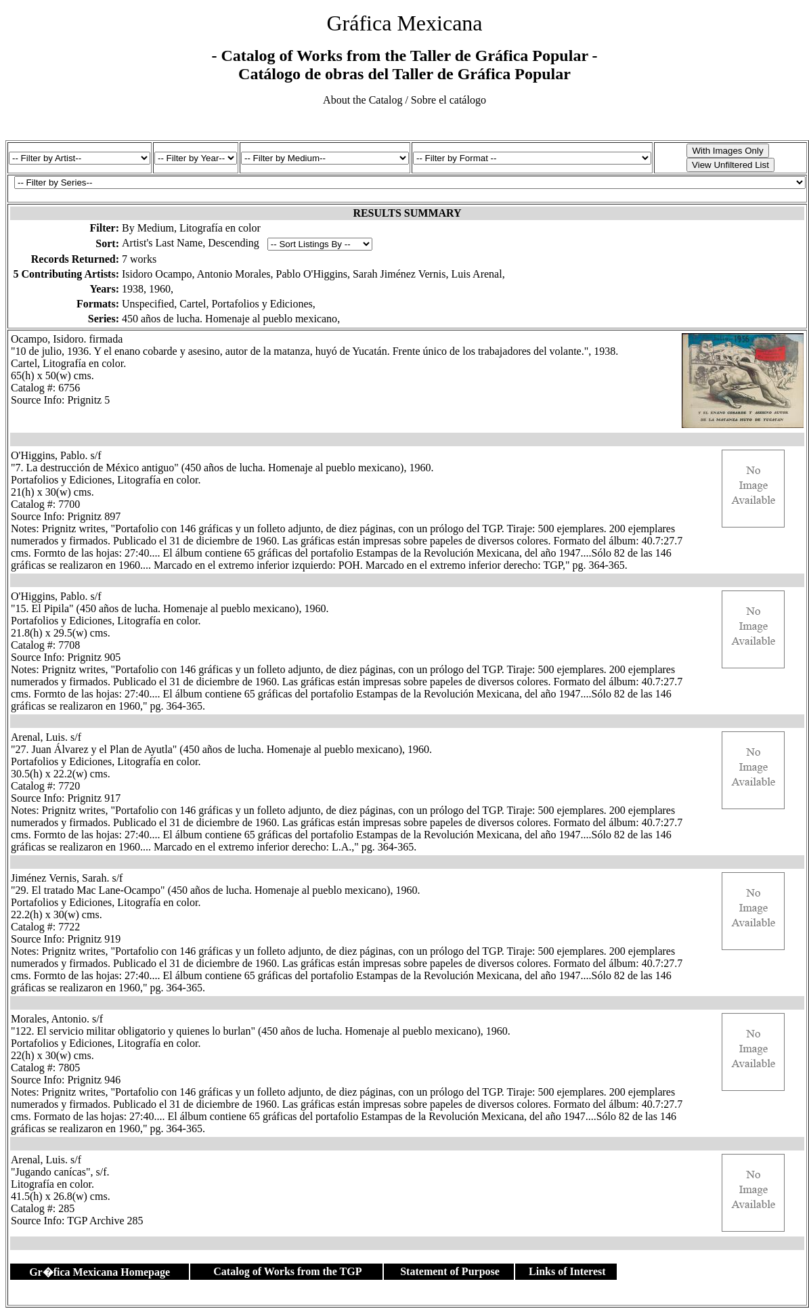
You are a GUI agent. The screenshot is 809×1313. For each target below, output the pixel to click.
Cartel (192, 303)
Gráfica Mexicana (404, 23)
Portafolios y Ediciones (261, 303)
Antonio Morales (234, 274)
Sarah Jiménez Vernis (399, 274)
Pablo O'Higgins (312, 274)
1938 (133, 289)
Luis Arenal (477, 274)
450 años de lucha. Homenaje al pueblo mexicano (229, 318)
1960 (160, 289)
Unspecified (148, 303)
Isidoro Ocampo (157, 274)
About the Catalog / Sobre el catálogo (404, 100)
